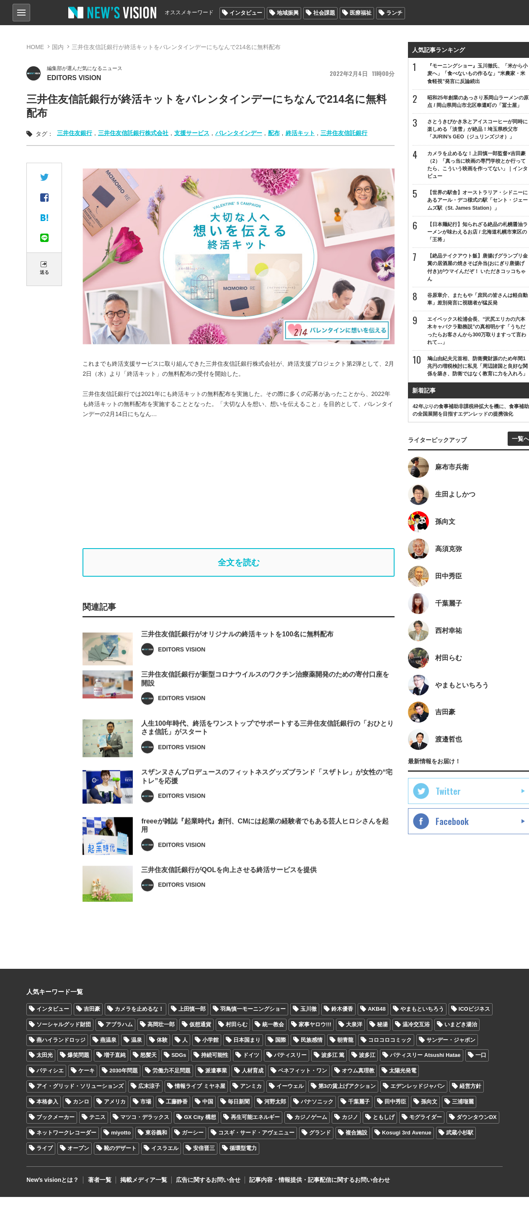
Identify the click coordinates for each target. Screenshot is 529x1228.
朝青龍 (345, 1040)
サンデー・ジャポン (450, 1040)
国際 (280, 1040)
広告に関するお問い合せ (207, 1180)
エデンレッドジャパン (417, 1086)
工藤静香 (177, 1102)
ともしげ (384, 1117)
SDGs (178, 1055)
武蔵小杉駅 (459, 1133)
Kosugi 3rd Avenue (406, 1133)
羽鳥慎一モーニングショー (253, 1009)
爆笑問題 (78, 1055)
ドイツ (251, 1055)
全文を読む (239, 562)
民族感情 (312, 1040)
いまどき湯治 (460, 1024)
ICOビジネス (474, 1009)
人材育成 (252, 1071)
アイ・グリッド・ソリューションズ (80, 1086)
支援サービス (191, 133)
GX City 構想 (200, 1117)
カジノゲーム (310, 1117)
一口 (480, 1055)
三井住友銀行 (74, 133)
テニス (97, 1117)
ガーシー (193, 1133)
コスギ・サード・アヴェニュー (256, 1133)
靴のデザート (120, 1148)
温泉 (136, 1040)
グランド (320, 1133)
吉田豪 (92, 1009)
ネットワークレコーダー (66, 1133)
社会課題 (324, 13)
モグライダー (425, 1117)
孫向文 (429, 1102)
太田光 (44, 1055)
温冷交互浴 (416, 1024)
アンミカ (251, 1086)
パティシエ (50, 1071)
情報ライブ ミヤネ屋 (200, 1086)
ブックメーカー (55, 1117)
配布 (274, 133)
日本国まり (247, 1040)
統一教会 (273, 1024)
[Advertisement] (245, 483)
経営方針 (470, 1086)
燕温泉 (108, 1040)
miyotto (121, 1133)
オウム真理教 (358, 1071)
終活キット (300, 133)
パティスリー (290, 1055)
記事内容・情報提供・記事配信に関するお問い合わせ (319, 1180)
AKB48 (377, 1009)
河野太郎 (275, 1102)
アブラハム (119, 1024)
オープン (78, 1148)
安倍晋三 (204, 1148)
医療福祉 (361, 13)
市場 (145, 1102)
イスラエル (164, 1148)
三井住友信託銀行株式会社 (133, 133)
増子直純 (115, 1055)
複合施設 (356, 1133)
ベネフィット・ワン (302, 1071)
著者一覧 (99, 1180)
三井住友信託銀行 (343, 133)
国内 (58, 47)
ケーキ (86, 1071)
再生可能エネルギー (255, 1117)
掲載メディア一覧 (143, 1180)
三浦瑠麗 (463, 1102)
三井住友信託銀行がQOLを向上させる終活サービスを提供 (229, 892)
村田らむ (237, 1024)
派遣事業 (216, 1071)
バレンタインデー (238, 133)
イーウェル (290, 1086)
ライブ (44, 1148)
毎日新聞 (239, 1102)
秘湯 (382, 1024)
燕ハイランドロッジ (60, 1040)
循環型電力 (243, 1148)
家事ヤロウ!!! (315, 1024)
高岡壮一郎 (161, 1024)
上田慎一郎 (192, 1009)
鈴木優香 (342, 1009)
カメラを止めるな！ (139, 1009)
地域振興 (288, 13)
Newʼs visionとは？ (52, 1180)
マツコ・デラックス (144, 1117)
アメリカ (115, 1102)
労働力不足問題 (171, 1071)
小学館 (210, 1040)
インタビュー (246, 13)
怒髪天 (148, 1055)
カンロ (81, 1102)
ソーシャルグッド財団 (63, 1024)
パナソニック (317, 1102)
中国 (207, 1102)
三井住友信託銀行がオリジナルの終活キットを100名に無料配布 (237, 656)
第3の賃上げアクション (347, 1086)
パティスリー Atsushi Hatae (425, 1055)
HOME (35, 47)
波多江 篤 (333, 1055)
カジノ (350, 1117)
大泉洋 (354, 1024)
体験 (162, 1040)
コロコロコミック (390, 1040)
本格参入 (47, 1102)
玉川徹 (308, 1009)
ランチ (394, 13)
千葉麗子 (359, 1102)
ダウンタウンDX (477, 1117)
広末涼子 (149, 1086)
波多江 (367, 1055)
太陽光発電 (402, 1071)
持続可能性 (214, 1055)
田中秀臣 (395, 1102)
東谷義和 (156, 1133)
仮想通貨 (200, 1024)
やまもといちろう (422, 1009)
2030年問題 (123, 1071)
